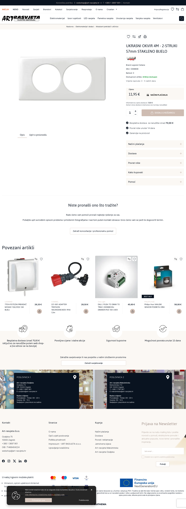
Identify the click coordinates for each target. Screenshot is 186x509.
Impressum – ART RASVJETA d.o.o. (65, 443)
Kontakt (126, 3)
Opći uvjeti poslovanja (59, 434)
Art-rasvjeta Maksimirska (106, 447)
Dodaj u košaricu (162, 112)
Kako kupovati (135, 172)
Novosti (25, 9)
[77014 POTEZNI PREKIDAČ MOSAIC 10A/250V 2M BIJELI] (39, 311)
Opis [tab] (22, 134)
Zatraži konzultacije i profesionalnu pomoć (93, 231)
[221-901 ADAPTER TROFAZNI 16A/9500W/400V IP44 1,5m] (86, 311)
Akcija (5, 9)
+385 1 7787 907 (118, 388)
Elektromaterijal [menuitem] (57, 18)
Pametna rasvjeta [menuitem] (105, 18)
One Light (101, 302)
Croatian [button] (111, 9)
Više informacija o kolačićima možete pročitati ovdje (44, 495)
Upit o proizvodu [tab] (38, 134)
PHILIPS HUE (149, 302)
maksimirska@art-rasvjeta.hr (122, 390)
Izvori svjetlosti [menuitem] (74, 18)
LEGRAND (8, 302)
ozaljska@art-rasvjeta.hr (27, 390)
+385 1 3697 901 (112, 3)
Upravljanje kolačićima (59, 447)
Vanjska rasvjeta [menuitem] (143, 18)
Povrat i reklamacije (104, 439)
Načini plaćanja (136, 144)
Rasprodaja (87, 9)
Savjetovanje (72, 9)
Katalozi (58, 9)
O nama (99, 9)
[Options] (84, 500)
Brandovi (47, 9)
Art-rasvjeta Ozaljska (104, 451)
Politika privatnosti (57, 439)
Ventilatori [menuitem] (158, 18)
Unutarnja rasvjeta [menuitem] (124, 18)
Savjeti (36, 9)
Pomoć (131, 182)
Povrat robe (134, 163)
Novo (15, 9)
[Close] (38, 500)
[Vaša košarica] (182, 10)
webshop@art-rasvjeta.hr (87, 3)
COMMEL (55, 302)
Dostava (132, 153)
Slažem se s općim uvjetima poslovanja (159, 456)
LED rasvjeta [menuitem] (89, 18)
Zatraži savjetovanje (94, 362)
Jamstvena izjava (103, 443)
